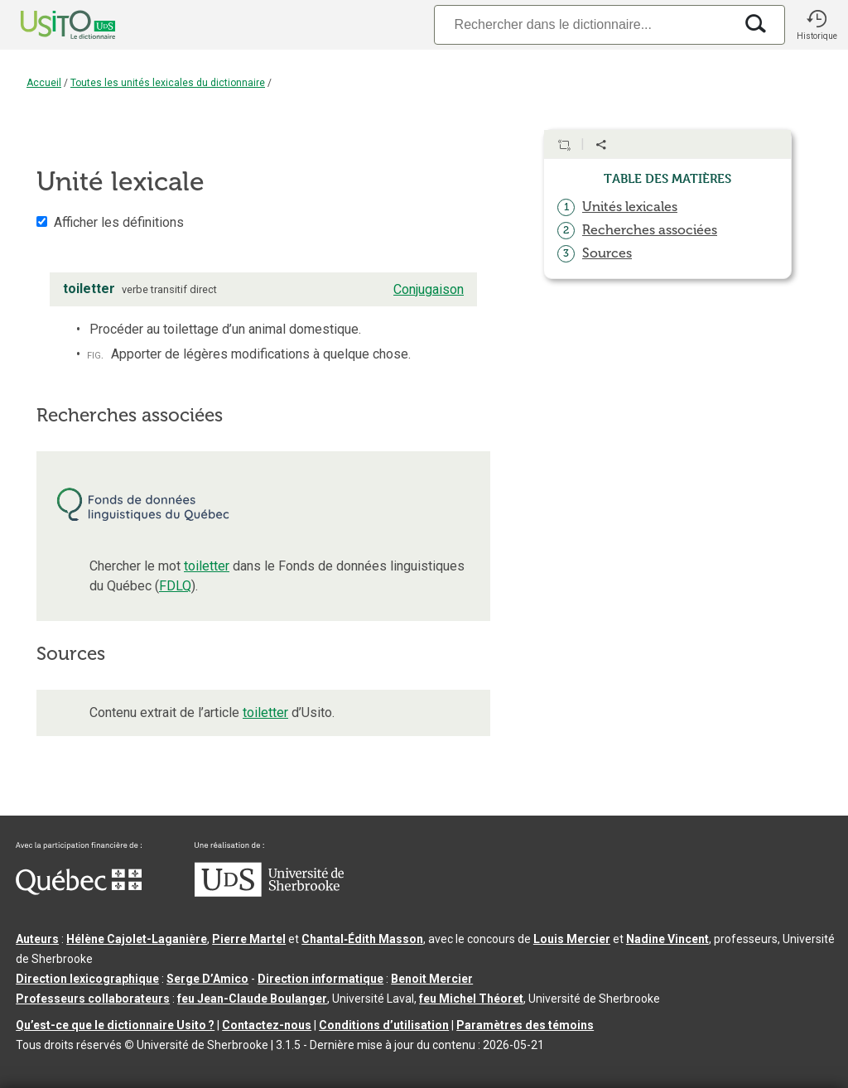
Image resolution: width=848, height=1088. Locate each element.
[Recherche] (584, 24)
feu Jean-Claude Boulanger (252, 998)
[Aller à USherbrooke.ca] (269, 892)
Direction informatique (320, 978)
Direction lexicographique (87, 978)
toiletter (206, 566)
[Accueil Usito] (49, 25)
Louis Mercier (571, 939)
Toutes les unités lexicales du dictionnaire (167, 83)
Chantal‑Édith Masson (362, 939)
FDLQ (175, 586)
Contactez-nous (266, 1025)
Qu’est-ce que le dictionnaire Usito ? (115, 1025)
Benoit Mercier (432, 978)
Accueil (43, 83)
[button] (816, 25)
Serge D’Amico (207, 978)
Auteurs (37, 939)
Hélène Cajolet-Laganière (136, 939)
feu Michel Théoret (471, 998)
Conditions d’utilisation (384, 1025)
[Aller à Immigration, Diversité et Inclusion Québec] (79, 891)
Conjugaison (428, 289)
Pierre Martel (249, 939)
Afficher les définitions (119, 222)
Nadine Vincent (667, 939)
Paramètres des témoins (525, 1025)
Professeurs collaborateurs (93, 998)
